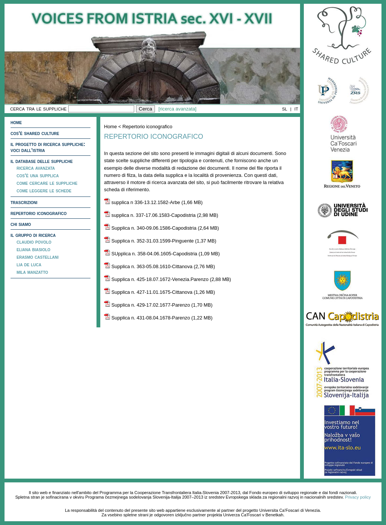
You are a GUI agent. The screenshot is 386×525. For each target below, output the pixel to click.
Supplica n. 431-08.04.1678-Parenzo (147, 318)
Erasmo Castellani (37, 257)
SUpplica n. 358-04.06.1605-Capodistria (150, 253)
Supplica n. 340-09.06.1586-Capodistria (150, 228)
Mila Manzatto (32, 272)
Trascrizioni (24, 202)
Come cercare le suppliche (47, 183)
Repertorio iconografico (39, 213)
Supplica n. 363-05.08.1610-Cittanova (148, 266)
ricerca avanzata (36, 168)
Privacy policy (358, 497)
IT (296, 109)
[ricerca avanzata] (177, 109)
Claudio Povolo (34, 242)
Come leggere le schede (44, 190)
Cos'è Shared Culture (35, 133)
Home (16, 122)
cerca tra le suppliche (38, 108)
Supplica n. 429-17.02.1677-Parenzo (147, 305)
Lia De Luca (29, 264)
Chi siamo (21, 224)
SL (284, 109)
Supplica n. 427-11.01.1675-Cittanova (148, 292)
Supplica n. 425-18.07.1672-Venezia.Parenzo (156, 279)
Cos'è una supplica (38, 175)
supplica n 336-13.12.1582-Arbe (142, 202)
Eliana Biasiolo (34, 249)
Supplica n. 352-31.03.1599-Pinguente (149, 241)
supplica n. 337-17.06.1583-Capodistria (150, 215)
